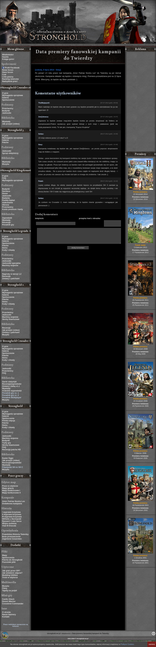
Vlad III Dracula (9, 526)
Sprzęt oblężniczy (10, 153)
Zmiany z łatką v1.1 (11, 386)
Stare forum (7, 72)
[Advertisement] (140, 102)
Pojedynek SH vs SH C (12, 467)
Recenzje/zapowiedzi (11, 463)
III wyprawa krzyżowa (12, 517)
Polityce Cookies (127, 644)
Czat (4, 74)
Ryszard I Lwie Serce (11, 521)
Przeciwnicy (7, 108)
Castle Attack (8, 599)
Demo (4, 248)
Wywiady (6, 121)
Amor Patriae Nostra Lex (13, 501)
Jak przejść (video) (10, 124)
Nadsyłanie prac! (10, 81)
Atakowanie (7, 202)
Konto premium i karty (12, 209)
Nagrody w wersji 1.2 (11, 274)
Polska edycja (8, 421)
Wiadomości (8, 55)
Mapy (4, 555)
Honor (5, 193)
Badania (6, 198)
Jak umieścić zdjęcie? (12, 573)
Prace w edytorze (10, 486)
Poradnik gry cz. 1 (10, 393)
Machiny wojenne (10, 265)
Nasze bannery (9, 614)
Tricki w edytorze (10, 577)
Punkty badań (8, 200)
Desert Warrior (9, 601)
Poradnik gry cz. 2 (10, 395)
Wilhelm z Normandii (11, 519)
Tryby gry (6, 443)
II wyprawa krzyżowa (11, 514)
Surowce (6, 191)
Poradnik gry (8, 225)
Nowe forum (7, 70)
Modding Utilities (10, 575)
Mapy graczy (8, 488)
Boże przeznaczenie (11, 536)
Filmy (4, 588)
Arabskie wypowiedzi (12, 391)
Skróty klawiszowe (10, 319)
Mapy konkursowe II (11, 493)
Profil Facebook (12, 68)
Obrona (5, 205)
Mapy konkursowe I (11, 490)
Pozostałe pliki (9, 562)
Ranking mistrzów (10, 79)
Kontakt (5, 617)
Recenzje (6, 222)
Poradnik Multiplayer (11, 397)
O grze (5, 93)
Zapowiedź (7, 218)
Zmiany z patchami (10, 278)
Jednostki (6, 113)
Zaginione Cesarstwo (12, 539)
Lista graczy (7, 77)
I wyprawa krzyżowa (11, 512)
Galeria (5, 98)
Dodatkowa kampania (12, 503)
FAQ (4, 178)
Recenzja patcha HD (11, 449)
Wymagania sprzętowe (12, 95)
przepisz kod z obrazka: (90, 218)
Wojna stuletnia (9, 523)
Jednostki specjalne (11, 263)
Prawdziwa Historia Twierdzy (15, 534)
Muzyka (5, 164)
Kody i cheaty (8, 250)
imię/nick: (39, 218)
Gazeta (5, 57)
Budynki (6, 111)
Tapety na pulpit (9, 590)
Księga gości (8, 59)
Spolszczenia (8, 557)
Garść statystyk (9, 382)
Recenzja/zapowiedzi (11, 384)
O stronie (6, 612)
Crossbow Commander (12, 604)
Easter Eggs (7, 458)
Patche (5, 142)
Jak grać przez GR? (11, 571)
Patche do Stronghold (12, 560)
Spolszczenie (8, 100)
